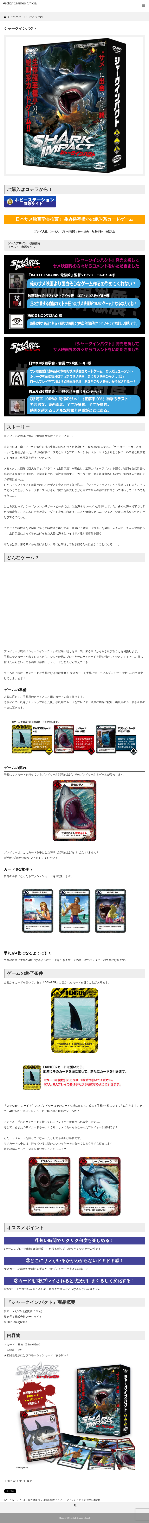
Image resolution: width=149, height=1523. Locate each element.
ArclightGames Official (80, 1518)
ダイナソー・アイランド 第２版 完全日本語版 (76, 1500)
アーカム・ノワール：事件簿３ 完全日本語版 (28, 1500)
